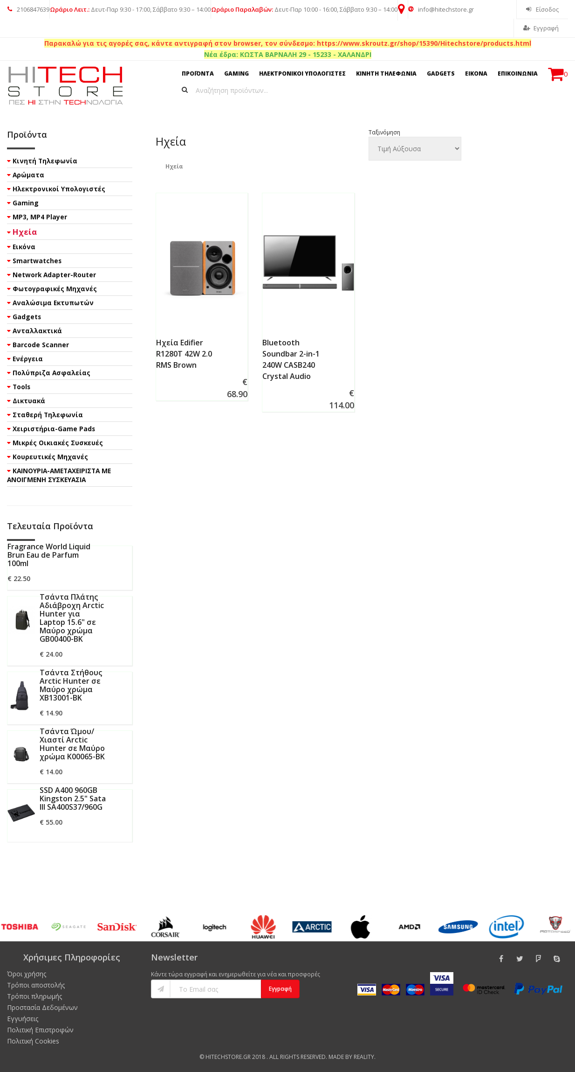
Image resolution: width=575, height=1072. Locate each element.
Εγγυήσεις (22, 1018)
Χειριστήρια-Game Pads (54, 428)
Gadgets (27, 316)
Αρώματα (28, 174)
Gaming (26, 202)
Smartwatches (37, 260)
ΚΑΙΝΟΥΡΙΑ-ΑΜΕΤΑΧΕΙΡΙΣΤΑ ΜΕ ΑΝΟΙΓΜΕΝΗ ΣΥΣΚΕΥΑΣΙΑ (59, 475)
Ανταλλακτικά (37, 330)
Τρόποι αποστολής (36, 985)
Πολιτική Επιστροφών (40, 1029)
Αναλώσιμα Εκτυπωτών (53, 302)
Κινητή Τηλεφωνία (45, 160)
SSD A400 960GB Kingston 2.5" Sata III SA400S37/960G (73, 798)
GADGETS (441, 73)
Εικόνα (24, 246)
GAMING (236, 73)
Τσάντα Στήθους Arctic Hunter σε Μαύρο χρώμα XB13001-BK (71, 685)
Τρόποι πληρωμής (34, 996)
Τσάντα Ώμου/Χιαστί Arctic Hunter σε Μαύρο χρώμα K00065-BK (72, 744)
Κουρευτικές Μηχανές (50, 456)
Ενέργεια (28, 358)
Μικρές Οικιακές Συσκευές (58, 442)
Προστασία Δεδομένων (42, 1007)
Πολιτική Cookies (33, 1041)
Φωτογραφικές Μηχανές (55, 288)
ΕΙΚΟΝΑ (476, 73)
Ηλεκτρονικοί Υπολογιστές (59, 188)
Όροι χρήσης (26, 973)
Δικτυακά (29, 400)
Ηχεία (25, 231)
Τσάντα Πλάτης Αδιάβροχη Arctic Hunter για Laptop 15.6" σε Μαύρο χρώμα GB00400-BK (72, 618)
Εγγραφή (541, 28)
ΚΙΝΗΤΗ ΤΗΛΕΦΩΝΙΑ (386, 73)
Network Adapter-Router (54, 274)
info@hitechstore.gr (441, 9)
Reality (364, 1057)
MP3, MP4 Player (40, 216)
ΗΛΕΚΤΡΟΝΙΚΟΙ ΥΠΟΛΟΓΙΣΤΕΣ (302, 73)
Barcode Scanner (41, 344)
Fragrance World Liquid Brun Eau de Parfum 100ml (48, 554)
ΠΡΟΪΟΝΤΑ (198, 73)
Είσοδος (542, 9)
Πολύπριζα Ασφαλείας (51, 372)
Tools (21, 386)
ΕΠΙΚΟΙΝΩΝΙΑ (518, 73)
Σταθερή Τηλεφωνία (48, 414)
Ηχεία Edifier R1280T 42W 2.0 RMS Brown (184, 353)
